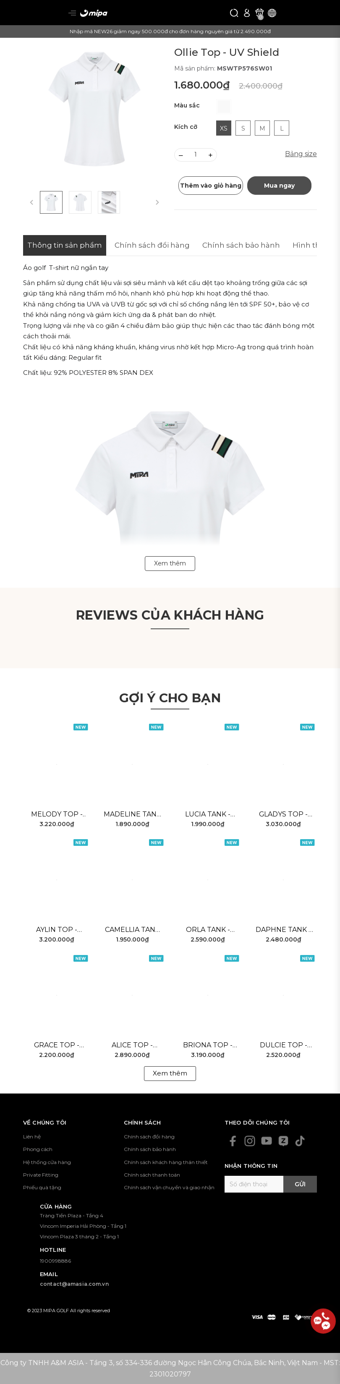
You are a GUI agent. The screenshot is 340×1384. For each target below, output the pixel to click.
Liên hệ (32, 1136)
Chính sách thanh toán (152, 1175)
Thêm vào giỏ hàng (210, 185)
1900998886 (55, 1261)
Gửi (300, 1184)
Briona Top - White (208, 1045)
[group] (94, 109)
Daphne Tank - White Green (283, 930)
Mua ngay (279, 185)
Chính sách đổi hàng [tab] (152, 245)
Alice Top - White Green (132, 1045)
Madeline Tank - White (132, 814)
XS (224, 128)
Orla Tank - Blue (208, 930)
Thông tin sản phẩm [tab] (64, 245)
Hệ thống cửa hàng (47, 1162)
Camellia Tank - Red (132, 930)
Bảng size (301, 154)
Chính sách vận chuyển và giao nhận (169, 1187)
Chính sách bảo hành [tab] (241, 245)
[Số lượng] (195, 155)
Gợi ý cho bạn (170, 698)
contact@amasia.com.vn (74, 1284)
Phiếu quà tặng (42, 1187)
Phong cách (37, 1149)
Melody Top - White (57, 814)
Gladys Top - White (283, 814)
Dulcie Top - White (283, 1045)
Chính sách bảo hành (150, 1149)
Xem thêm (170, 1073)
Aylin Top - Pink (56, 930)
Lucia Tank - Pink (207, 814)
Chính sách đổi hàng (149, 1136)
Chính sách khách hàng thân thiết (166, 1162)
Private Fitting (40, 1175)
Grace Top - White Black (56, 1045)
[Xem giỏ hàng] (259, 12)
